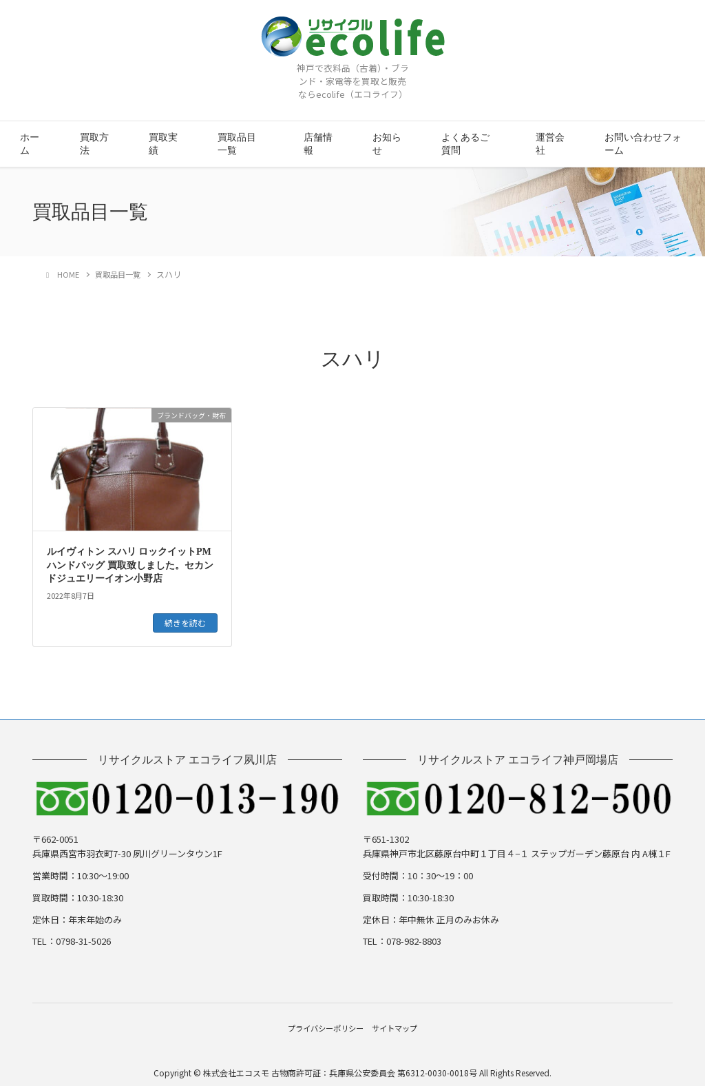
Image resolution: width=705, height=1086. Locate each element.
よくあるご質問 (465, 144)
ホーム (29, 144)
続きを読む (185, 622)
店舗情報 (318, 144)
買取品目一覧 (237, 144)
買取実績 (163, 144)
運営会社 (550, 144)
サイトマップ (403, 1024)
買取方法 (94, 144)
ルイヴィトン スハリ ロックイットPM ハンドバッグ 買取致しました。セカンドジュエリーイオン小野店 (130, 565)
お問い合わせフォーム (643, 144)
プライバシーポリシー (318, 1024)
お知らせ (386, 144)
